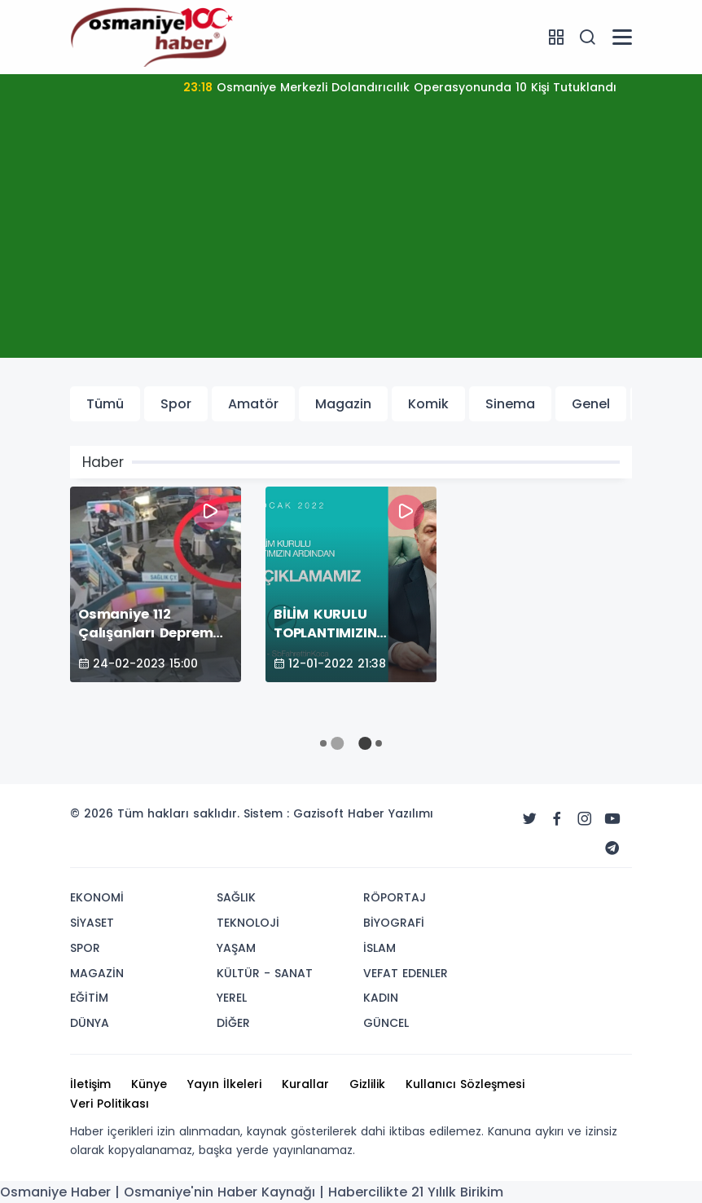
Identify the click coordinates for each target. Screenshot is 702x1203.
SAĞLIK (236, 897)
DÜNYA (89, 1023)
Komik (428, 403)
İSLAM (379, 948)
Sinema (510, 403)
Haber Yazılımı (390, 813)
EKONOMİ (97, 897)
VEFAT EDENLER (405, 973)
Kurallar (305, 1084)
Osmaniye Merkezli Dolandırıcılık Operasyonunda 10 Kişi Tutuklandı (399, 87)
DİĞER (233, 1023)
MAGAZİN (97, 973)
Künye (149, 1084)
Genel (591, 403)
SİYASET (92, 922)
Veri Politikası (109, 1103)
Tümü (105, 403)
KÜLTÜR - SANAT (265, 973)
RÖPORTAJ (394, 897)
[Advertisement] (351, 244)
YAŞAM (236, 948)
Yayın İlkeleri (224, 1084)
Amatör (253, 403)
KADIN (380, 997)
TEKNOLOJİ (248, 922)
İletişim (90, 1084)
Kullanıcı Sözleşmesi (465, 1084)
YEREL (232, 997)
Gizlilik (367, 1084)
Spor (175, 403)
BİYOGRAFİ (393, 922)
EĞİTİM (89, 997)
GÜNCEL (386, 1023)
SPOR (85, 948)
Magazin (343, 403)
